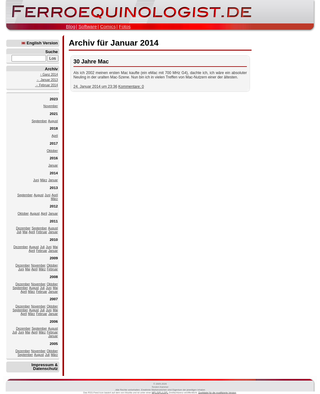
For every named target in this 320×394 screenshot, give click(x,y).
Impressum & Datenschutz (45, 366)
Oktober (52, 150)
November (50, 106)
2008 (54, 277)
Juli (19, 232)
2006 (54, 321)
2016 (54, 158)
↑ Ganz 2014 (49, 74)
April (55, 135)
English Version (40, 43)
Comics (108, 26)
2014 (54, 173)
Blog (70, 26)
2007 (54, 299)
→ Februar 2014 (46, 85)
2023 (54, 99)
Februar (41, 232)
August (53, 121)
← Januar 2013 (47, 80)
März (43, 180)
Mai (25, 232)
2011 (54, 221)
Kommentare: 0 (131, 86)
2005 (54, 344)
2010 (54, 239)
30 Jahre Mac (91, 61)
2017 (54, 143)
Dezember (23, 228)
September (39, 121)
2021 (54, 114)
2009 (54, 258)
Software (87, 26)
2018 (54, 128)
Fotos (125, 26)
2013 (54, 188)
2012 (54, 206)
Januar (53, 165)
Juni (36, 180)
